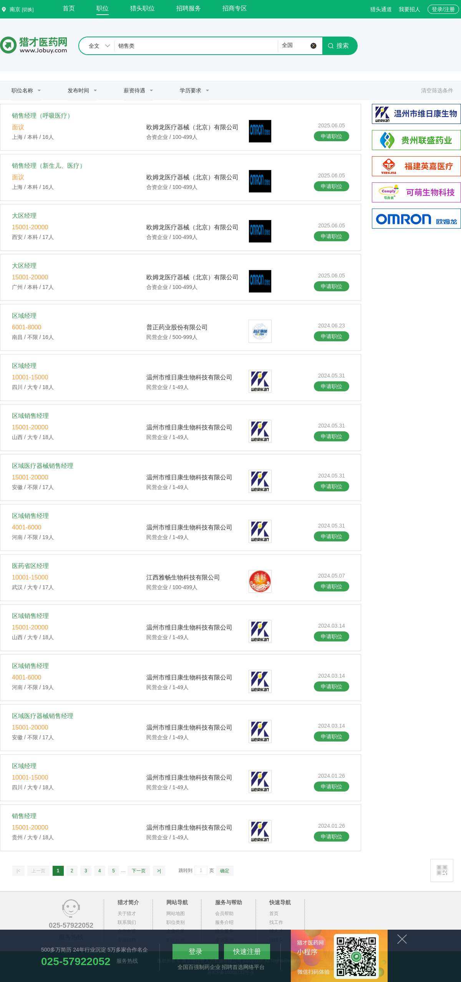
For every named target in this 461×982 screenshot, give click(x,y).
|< (18, 870)
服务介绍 (224, 922)
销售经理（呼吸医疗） (42, 115)
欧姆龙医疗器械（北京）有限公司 (192, 127)
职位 (102, 8)
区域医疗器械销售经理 (42, 466)
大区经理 (24, 215)
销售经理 (24, 816)
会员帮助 (224, 913)
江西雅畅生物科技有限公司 (183, 577)
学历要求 (190, 90)
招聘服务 (188, 8)
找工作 (276, 922)
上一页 (38, 870)
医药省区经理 (30, 566)
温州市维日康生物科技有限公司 (189, 377)
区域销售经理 (30, 416)
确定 (224, 870)
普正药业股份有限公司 (177, 327)
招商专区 (234, 8)
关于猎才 (127, 913)
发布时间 (78, 90)
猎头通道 (381, 9)
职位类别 (175, 922)
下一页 (139, 870)
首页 (69, 8)
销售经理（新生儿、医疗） (49, 165)
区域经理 (24, 315)
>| (159, 870)
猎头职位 (142, 8)
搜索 (338, 45)
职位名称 (22, 90)
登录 (195, 951)
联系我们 (127, 922)
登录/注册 (443, 9)
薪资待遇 (134, 90)
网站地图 (175, 913)
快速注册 (247, 951)
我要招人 (409, 9)
